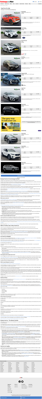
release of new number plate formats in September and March (19, 231)
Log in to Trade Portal (24, 386)
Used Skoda (1, 370)
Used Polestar (2, 369)
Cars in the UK (30, 385)
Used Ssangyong (18, 370)
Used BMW (25, 362)
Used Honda (33, 364)
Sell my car (39, 130)
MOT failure (32, 334)
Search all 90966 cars (21, 175)
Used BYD (33, 362)
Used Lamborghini (26, 366)
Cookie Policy (9, 389)
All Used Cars (30, 386)
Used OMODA (25, 368)
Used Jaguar (33, 365)
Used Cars (2, 3)
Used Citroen (17, 363)
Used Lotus (1, 367)
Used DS (1, 364)
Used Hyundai (2, 365)
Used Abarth (2, 362)
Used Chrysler (10, 363)
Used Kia (17, 366)
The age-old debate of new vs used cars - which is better (9, 199)
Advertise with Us (24, 385)
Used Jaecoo (25, 365)
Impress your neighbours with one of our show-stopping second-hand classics (18, 188)
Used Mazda (17, 367)
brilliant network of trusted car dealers (18, 202)
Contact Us (16, 385)
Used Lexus (33, 366)
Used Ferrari (9, 364)
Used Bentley (17, 362)
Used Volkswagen (26, 371)
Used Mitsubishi (10, 368)
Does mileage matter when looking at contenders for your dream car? (10, 263)
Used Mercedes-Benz (26, 367)
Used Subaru (25, 370)
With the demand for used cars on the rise (20, 279)
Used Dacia (33, 363)
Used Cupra (25, 363)
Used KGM (9, 366)
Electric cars (7, 3)
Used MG (33, 367)
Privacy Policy (9, 388)
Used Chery (1, 363)
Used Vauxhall (18, 371)
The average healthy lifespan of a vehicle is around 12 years (9, 257)
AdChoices (10, 392)
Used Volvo (33, 371)
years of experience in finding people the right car (18, 184)
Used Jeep (1, 366)
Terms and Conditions (9, 386)
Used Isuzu (17, 365)
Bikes (11, 3)
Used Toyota (9, 371)
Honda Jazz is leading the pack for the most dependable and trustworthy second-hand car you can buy (16, 252)
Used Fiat (17, 364)
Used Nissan (17, 368)
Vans (13, 3)
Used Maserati (10, 367)
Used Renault (17, 369)
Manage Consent (10, 390)
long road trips (26, 356)
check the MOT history (21, 331)
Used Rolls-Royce (26, 369)
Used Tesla (1, 371)
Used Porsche (10, 369)
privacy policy (29, 394)
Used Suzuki (33, 370)
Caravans (17, 3)
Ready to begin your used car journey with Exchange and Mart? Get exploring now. (12, 318)
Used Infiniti (9, 365)
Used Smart (9, 370)
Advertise (39, 3)
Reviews (26, 3)
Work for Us (16, 386)
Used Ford (25, 364)
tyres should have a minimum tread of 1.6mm (19, 337)
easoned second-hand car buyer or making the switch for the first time (16, 326)
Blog (29, 3)
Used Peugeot (33, 368)
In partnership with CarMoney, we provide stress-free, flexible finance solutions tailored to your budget (15, 316)
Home (1, 5)
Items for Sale (22, 3)
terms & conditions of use (23, 394)
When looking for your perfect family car (27, 353)
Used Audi (9, 362)
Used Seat (33, 369)
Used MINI (1, 368)
